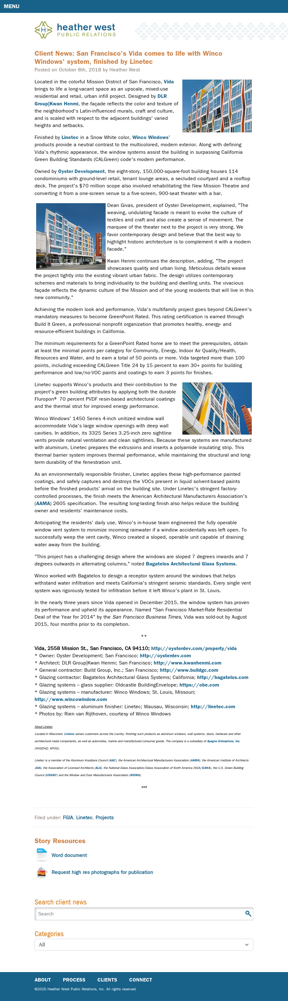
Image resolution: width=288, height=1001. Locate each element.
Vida (169, 82)
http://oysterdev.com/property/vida (194, 648)
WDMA (135, 775)
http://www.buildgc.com (189, 670)
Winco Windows (150, 137)
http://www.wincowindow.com (71, 699)
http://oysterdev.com (165, 656)
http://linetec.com (213, 706)
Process (74, 980)
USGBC (51, 775)
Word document (69, 855)
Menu (11, 6)
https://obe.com (199, 685)
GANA (206, 768)
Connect (140, 980)
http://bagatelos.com (222, 677)
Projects (105, 817)
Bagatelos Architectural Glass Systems (190, 564)
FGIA (68, 817)
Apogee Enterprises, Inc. (223, 741)
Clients (107, 980)
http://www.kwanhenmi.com (187, 663)
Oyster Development (81, 171)
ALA (98, 768)
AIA (38, 768)
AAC (112, 760)
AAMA (43, 503)
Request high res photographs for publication (102, 872)
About (43, 980)
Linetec (70, 137)
